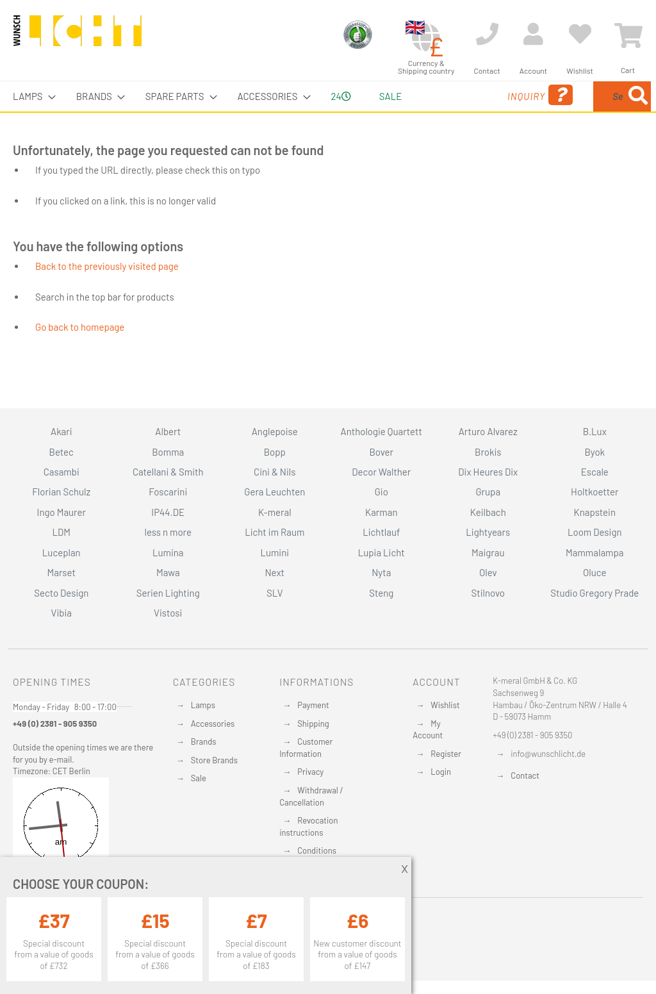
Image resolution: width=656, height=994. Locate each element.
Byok (594, 452)
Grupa (487, 491)
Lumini (274, 552)
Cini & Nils (274, 471)
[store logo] (77, 36)
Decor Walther (381, 471)
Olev (488, 572)
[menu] (328, 111)
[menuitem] (30, 96)
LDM (61, 532)
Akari (61, 431)
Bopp (275, 452)
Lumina (168, 552)
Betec (61, 452)
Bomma (168, 452)
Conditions (316, 850)
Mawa (168, 572)
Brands (204, 741)
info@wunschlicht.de (548, 754)
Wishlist (444, 705)
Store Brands (214, 760)
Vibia (61, 612)
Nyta (381, 572)
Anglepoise (275, 431)
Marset (61, 572)
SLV (274, 593)
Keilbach (488, 512)
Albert (168, 431)
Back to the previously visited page (107, 296)
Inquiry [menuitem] (440, 113)
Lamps (203, 705)
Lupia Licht (381, 552)
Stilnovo (488, 593)
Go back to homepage (79, 357)
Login (440, 771)
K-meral (274, 512)
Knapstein (594, 512)
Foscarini (168, 491)
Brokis (488, 452)
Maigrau (488, 552)
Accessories (212, 723)
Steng (381, 593)
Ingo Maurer (61, 512)
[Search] (514, 156)
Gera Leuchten (274, 491)
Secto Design (61, 593)
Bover (381, 452)
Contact (525, 775)
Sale (198, 778)
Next (274, 572)
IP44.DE (167, 512)
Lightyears (488, 532)
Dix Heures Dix (488, 471)
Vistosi (168, 612)
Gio (381, 491)
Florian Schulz (61, 491)
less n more (168, 532)
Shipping (313, 723)
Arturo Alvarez (488, 431)
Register (445, 754)
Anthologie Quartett (381, 431)
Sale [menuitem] (382, 96)
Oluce (595, 572)
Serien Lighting (168, 593)
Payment (313, 705)
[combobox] (569, 111)
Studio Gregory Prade (594, 593)
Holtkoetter (594, 491)
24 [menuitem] (330, 110)
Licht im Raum (274, 532)
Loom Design (595, 532)
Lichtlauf (381, 532)
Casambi (61, 471)
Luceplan (61, 552)
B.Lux (595, 431)
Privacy (310, 771)
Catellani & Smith (168, 471)
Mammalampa (594, 552)
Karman (381, 512)
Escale (595, 471)
